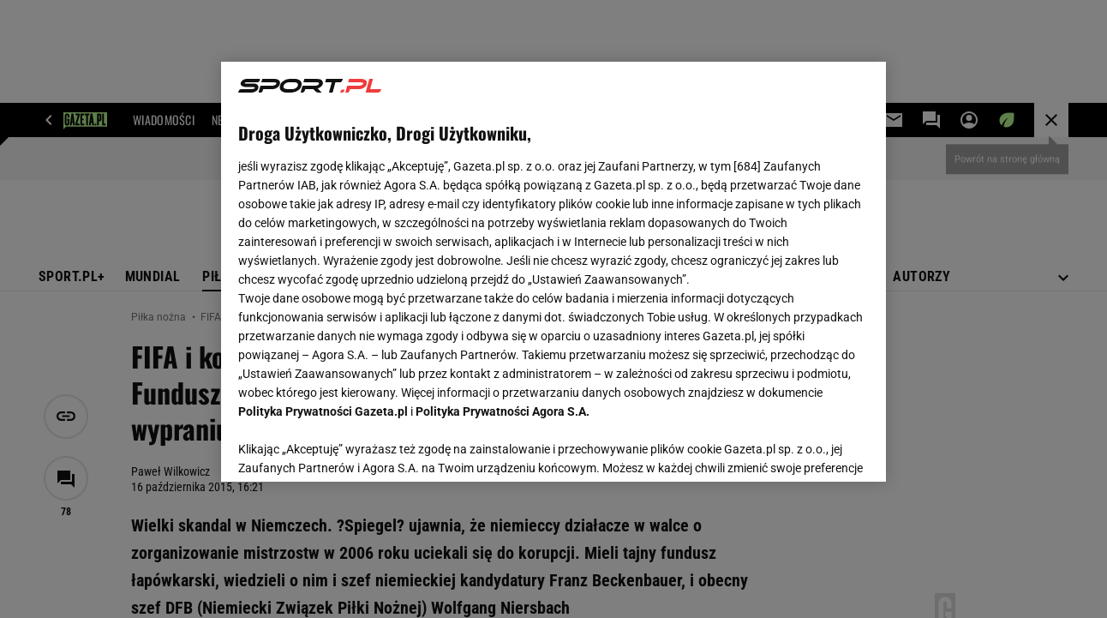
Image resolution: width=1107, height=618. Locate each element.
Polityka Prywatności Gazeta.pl (323, 411)
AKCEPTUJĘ (810, 448)
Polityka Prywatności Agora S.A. (502, 411)
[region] (553, 272)
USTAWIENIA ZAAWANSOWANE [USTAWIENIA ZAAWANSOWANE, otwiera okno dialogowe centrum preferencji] (350, 447)
